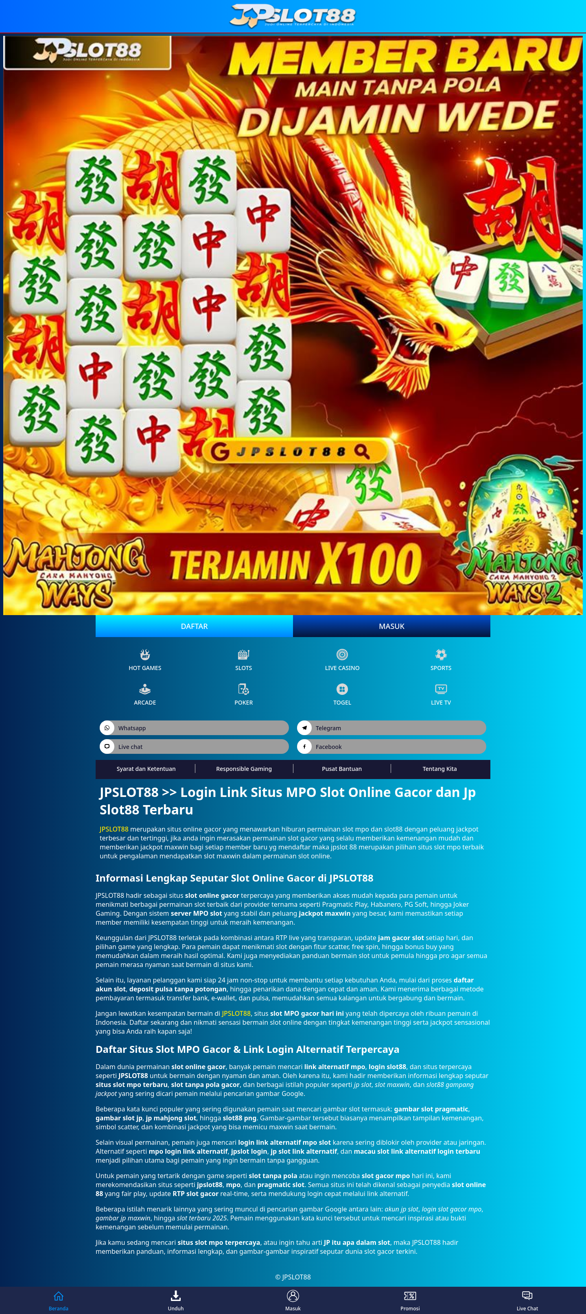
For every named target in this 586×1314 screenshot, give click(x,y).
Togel (342, 694)
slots (243, 660)
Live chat (121, 746)
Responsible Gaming (244, 769)
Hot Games (145, 660)
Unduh (176, 1300)
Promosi (410, 1300)
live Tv (441, 694)
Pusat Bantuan (342, 769)
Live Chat (527, 1300)
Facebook (319, 746)
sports (441, 660)
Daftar (194, 626)
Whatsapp (123, 727)
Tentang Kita (440, 769)
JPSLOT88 (114, 829)
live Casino (342, 660)
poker (243, 694)
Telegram (319, 727)
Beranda (58, 1300)
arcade (145, 694)
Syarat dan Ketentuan (146, 769)
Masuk (392, 626)
